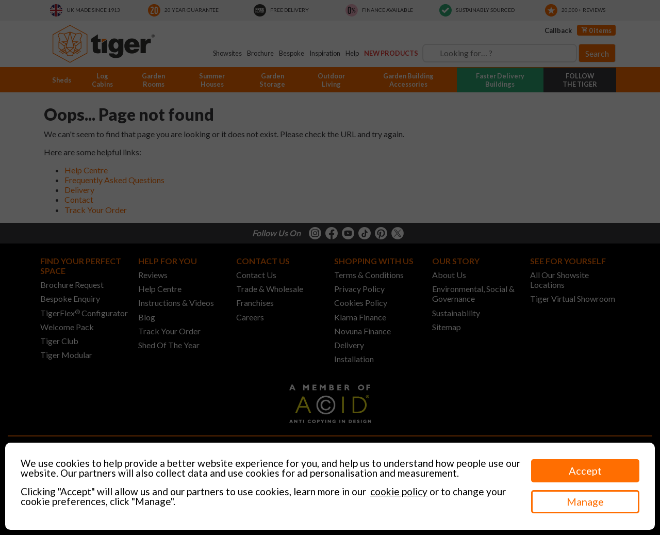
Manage (585, 501)
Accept (585, 470)
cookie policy (398, 491)
